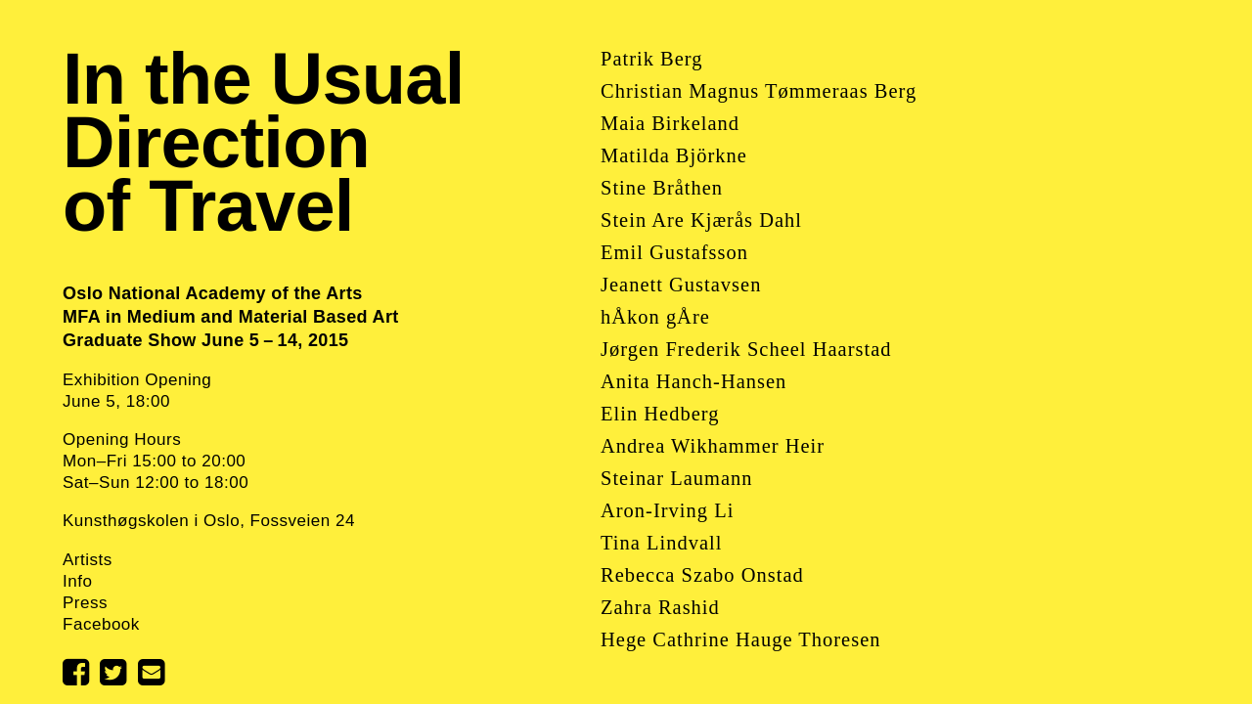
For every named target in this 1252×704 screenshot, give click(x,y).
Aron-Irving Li (667, 510)
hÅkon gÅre (655, 317)
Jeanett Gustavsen (681, 284)
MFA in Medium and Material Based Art (231, 317)
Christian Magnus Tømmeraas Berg (759, 91)
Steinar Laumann (677, 478)
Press (85, 603)
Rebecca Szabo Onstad (702, 575)
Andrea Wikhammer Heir (713, 446)
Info (77, 581)
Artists (87, 559)
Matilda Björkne (674, 155)
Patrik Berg (652, 58)
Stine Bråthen (662, 187)
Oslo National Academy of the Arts (213, 293)
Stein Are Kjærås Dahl (701, 220)
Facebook (101, 624)
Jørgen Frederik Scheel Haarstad (746, 349)
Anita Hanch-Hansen (693, 381)
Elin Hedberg (660, 413)
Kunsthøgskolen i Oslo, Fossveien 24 (209, 520)
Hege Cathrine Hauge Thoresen (740, 639)
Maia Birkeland (670, 123)
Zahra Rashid (660, 607)
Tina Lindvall (661, 542)
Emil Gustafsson (674, 252)
